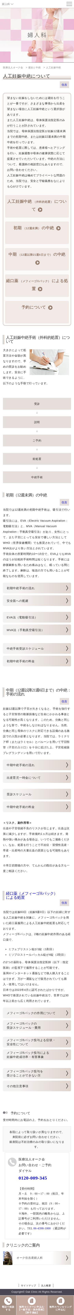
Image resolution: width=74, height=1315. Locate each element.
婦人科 (6, 4)
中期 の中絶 (37, 258)
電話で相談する (8, 1303)
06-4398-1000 (42, 1228)
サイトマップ (28, 1285)
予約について (37, 307)
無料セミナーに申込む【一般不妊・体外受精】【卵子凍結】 (32, 1305)
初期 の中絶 (36, 228)
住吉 (64, 84)
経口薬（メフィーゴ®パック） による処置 (31, 895)
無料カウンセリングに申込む (60, 1303)
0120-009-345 (33, 1178)
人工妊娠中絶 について (37, 205)
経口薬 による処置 (37, 285)
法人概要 (46, 1285)
